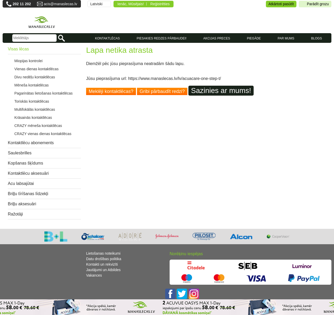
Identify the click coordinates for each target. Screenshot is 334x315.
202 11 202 (22, 4)
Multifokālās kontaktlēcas (34, 109)
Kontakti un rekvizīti (102, 264)
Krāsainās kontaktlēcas (33, 117)
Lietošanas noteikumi (103, 253)
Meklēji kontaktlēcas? (111, 91)
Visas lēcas (18, 49)
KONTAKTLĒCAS (107, 38)
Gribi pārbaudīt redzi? (162, 91)
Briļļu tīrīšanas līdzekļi (28, 193)
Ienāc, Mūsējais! (130, 3)
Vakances (94, 275)
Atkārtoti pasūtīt (281, 4)
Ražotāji (15, 214)
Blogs (316, 38)
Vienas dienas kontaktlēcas (36, 69)
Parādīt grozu (315, 4)
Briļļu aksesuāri (22, 204)
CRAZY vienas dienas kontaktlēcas (42, 134)
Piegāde (254, 38)
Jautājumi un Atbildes (103, 270)
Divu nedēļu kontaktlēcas (34, 77)
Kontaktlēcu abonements (31, 143)
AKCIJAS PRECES (216, 38)
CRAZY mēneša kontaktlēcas (38, 126)
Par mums (286, 38)
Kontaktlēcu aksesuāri (28, 173)
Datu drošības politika (103, 259)
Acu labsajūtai (21, 183)
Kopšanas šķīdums (25, 163)
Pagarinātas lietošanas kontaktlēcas (43, 93)
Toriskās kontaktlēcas (31, 101)
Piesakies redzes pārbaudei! (162, 38)
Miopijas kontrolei (28, 61)
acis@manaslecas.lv (60, 4)
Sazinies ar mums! (221, 90)
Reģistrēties (160, 3)
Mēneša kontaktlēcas (31, 85)
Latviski (96, 4)
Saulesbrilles (20, 153)
